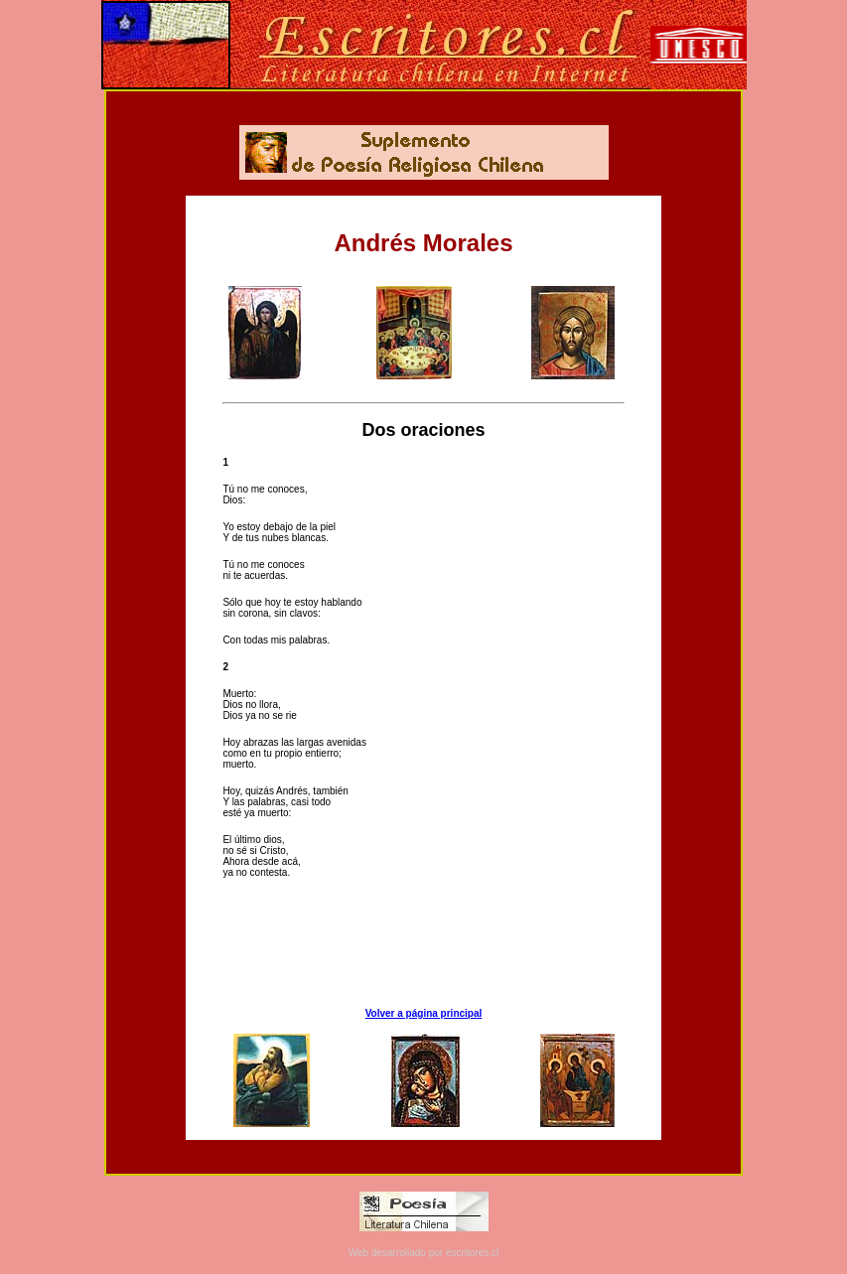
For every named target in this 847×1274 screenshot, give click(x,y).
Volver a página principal (424, 1013)
